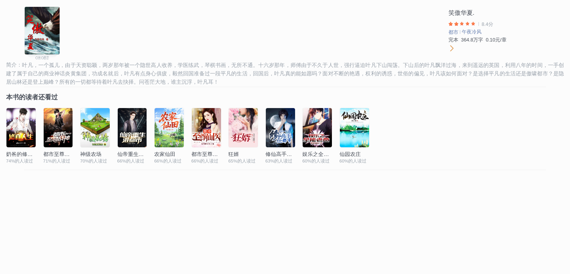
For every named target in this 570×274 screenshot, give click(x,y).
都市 (453, 32)
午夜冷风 (472, 32)
